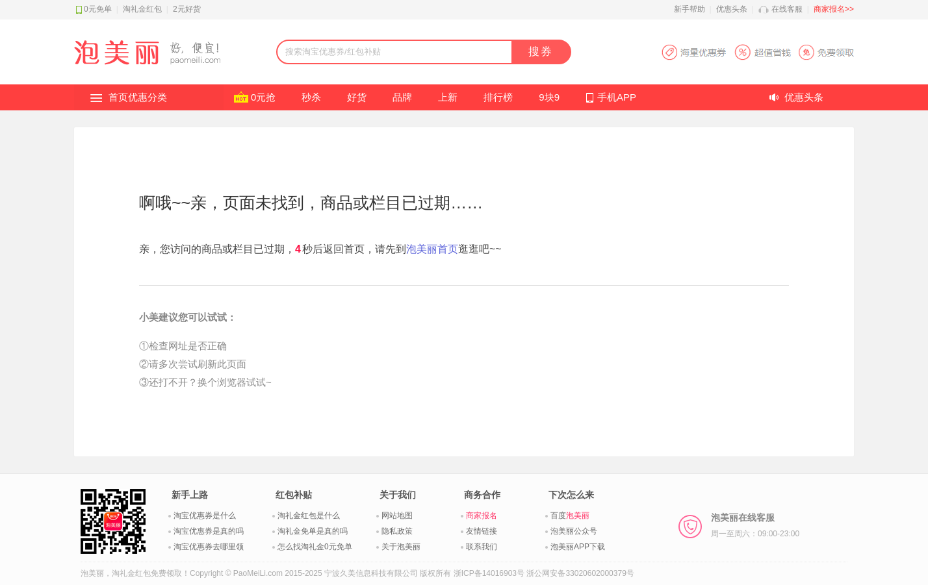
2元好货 (187, 9)
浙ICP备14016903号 (489, 573)
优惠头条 (731, 9)
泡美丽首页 (432, 249)
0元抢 (263, 97)
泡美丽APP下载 (577, 546)
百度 (569, 515)
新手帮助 (689, 9)
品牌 (402, 97)
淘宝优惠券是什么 (205, 515)
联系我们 (481, 546)
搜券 (540, 51)
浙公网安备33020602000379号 (580, 573)
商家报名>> (834, 9)
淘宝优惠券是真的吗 (209, 531)
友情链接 (481, 531)
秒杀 (311, 97)
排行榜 (498, 97)
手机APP (616, 97)
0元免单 (98, 9)
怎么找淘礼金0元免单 (314, 546)
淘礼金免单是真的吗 (312, 531)
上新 (448, 97)
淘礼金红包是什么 (308, 515)
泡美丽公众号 (573, 531)
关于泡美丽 (400, 546)
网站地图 (397, 515)
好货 (357, 97)
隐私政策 (397, 531)
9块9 (549, 97)
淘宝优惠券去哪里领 (209, 546)
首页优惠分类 (138, 97)
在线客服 (787, 9)
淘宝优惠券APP (757, 52)
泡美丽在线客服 (755, 525)
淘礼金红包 (142, 9)
